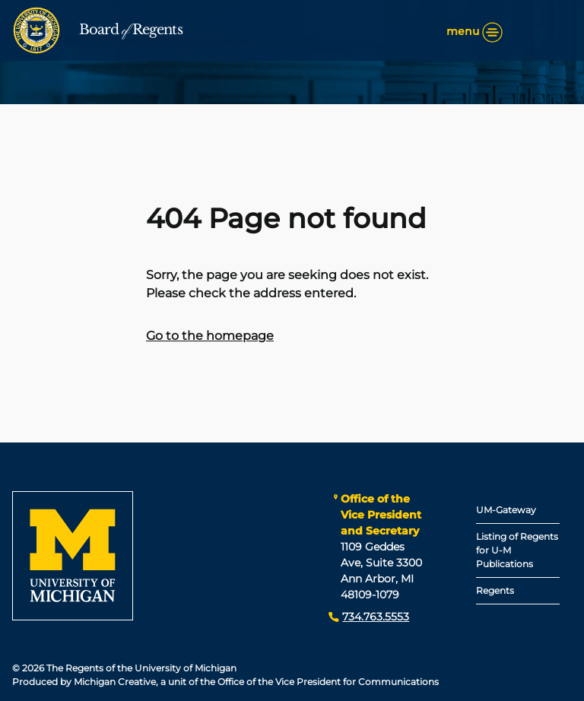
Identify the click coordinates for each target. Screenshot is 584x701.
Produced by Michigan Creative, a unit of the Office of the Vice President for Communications (225, 681)
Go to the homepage (210, 335)
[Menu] (492, 32)
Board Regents (130, 29)
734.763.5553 (375, 616)
